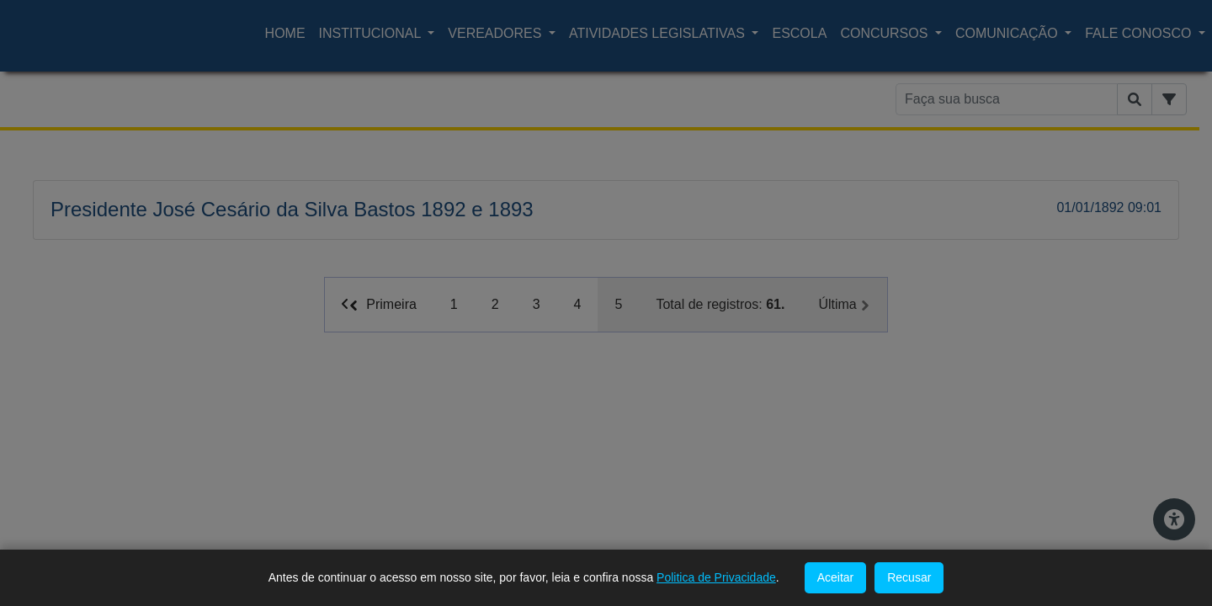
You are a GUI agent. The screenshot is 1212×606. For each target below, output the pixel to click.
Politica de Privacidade (716, 577)
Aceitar (835, 577)
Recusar (909, 577)
